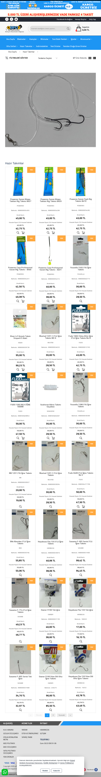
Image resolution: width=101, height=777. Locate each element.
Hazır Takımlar (26, 46)
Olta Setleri (11, 46)
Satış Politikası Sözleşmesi (9, 751)
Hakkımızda (44, 730)
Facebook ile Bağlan (65, 19)
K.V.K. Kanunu (8, 730)
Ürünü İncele (17, 232)
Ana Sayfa (10, 39)
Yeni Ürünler (8, 757)
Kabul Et (56, 771)
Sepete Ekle (23, 232)
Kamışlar (33, 39)
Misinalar (44, 39)
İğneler (74, 39)
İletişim (43, 733)
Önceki (39, 715)
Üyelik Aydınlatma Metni (10, 738)
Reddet (45, 771)
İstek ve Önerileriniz (30, 733)
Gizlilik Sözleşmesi (11, 733)
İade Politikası (9, 743)
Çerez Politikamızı (67, 763)
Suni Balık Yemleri (59, 39)
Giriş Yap (92, 19)
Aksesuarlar (85, 39)
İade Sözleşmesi (9, 747)
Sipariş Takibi (27, 737)
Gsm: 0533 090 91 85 (48, 743)
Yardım (24, 730)
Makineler (21, 39)
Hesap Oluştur (81, 19)
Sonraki (62, 715)
